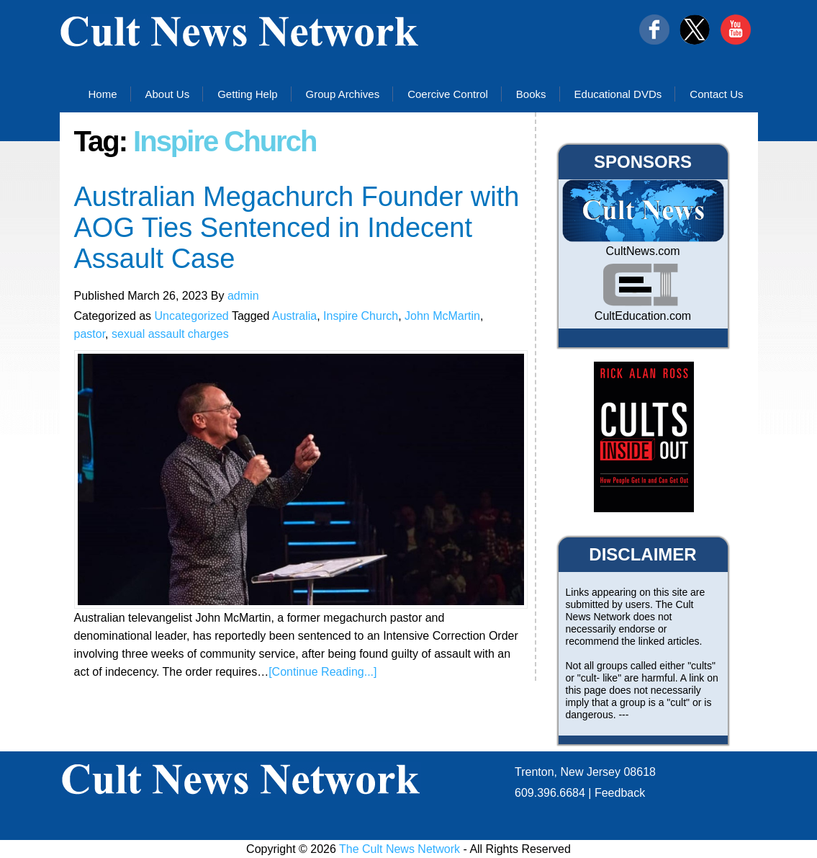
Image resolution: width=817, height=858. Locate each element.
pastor (90, 334)
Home (102, 94)
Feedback (620, 793)
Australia (294, 316)
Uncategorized (192, 316)
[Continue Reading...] (322, 672)
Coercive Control (447, 94)
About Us (167, 94)
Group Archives (343, 94)
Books (531, 94)
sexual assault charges (170, 334)
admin (243, 296)
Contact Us (716, 94)
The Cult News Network (399, 849)
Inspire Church (360, 316)
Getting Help (247, 94)
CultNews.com (642, 251)
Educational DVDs (618, 94)
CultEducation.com (643, 316)
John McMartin (442, 316)
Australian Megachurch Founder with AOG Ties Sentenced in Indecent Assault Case (297, 228)
